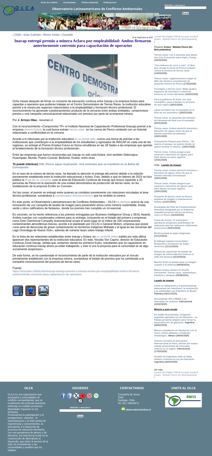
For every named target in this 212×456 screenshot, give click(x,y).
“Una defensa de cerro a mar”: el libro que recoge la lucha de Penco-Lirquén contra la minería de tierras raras (174, 68)
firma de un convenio (38, 179)
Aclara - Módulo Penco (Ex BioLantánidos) (175, 39)
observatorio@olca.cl (136, 408)
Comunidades (69, 2)
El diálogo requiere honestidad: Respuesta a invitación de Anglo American (171, 244)
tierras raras (76, 129)
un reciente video (107, 236)
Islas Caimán (32, 34)
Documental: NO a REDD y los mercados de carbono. (170, 300)
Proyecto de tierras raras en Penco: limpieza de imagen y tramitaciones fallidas (173, 199)
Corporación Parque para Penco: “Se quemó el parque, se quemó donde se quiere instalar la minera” (174, 144)
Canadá (67, 34)
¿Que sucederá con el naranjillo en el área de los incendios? (174, 111)
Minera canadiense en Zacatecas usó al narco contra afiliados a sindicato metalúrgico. (175, 333)
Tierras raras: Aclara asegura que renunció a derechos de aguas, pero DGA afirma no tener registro (173, 154)
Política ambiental (90, 2)
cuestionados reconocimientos (74, 195)
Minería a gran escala (186, 36)
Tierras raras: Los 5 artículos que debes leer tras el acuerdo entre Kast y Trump (175, 56)
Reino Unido (51, 34)
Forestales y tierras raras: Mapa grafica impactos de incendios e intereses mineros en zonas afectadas (175, 92)
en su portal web (84, 138)
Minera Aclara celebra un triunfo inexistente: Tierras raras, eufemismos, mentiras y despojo (175, 273)
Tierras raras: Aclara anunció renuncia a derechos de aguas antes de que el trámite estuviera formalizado (175, 131)
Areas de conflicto (49, 2)
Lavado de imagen (163, 36)
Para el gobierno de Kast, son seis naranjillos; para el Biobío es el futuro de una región (174, 102)
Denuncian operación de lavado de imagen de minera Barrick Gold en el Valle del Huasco (173, 254)
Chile (17, 34)
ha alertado (123, 201)
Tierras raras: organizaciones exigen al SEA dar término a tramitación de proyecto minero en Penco (175, 81)
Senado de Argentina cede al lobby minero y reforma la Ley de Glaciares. (174, 357)
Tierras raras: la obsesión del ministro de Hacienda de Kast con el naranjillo (174, 119)
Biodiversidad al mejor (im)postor (172, 233)
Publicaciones (109, 2)
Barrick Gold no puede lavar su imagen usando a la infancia (175, 263)
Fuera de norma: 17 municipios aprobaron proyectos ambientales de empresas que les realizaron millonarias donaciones (175, 224)
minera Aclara (32, 129)
